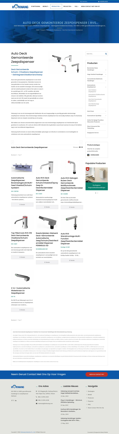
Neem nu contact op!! (96, 374)
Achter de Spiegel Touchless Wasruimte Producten (95, 121)
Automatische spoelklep (94, 115)
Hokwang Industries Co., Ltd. (28, 431)
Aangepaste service (93, 132)
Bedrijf (46, 6)
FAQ (77, 6)
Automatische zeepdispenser (54, 30)
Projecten (67, 6)
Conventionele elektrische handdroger (94, 79)
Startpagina (35, 6)
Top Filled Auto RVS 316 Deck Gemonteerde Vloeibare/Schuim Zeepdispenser (21, 237)
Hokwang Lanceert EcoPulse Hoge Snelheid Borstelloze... (70, 391)
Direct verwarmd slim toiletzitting (93, 127)
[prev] (12, 142)
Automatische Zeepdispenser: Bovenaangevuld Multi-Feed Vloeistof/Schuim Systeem (22, 183)
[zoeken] (81, 1)
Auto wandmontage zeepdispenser (94, 104)
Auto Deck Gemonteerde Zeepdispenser (72, 30)
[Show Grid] (80, 147)
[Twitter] (13, 400)
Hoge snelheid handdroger (95, 74)
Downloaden (93, 155)
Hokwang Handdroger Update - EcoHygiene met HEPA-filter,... (71, 418)
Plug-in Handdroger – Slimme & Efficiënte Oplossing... (71, 400)
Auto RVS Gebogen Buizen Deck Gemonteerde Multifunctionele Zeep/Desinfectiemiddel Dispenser (72, 184)
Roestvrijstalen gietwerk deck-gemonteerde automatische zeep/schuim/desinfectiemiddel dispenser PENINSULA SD (47, 239)
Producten (56, 6)
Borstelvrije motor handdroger (92, 69)
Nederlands (104, 1)
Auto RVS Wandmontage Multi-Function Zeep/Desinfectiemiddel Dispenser (72, 239)
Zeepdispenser (30, 361)
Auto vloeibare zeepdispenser (92, 90)
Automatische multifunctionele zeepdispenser (97, 95)
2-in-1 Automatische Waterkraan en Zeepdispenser (20, 290)
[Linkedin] (15, 400)
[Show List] (82, 147)
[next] (81, 142)
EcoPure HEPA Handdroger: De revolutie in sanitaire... (71, 410)
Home (37, 30)
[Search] (89, 1)
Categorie (42, 30)
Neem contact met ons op (90, 6)
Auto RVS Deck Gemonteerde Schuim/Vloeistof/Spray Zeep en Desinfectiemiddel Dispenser (47, 184)
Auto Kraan (90, 111)
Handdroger (36, 361)
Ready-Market (104, 431)
